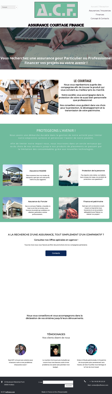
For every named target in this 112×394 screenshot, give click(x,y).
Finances (100, 14)
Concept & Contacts (100, 18)
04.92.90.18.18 (99, 381)
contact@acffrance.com (100, 385)
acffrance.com (10, 392)
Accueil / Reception (100, 7)
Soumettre (69, 386)
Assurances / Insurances (100, 11)
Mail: (90, 385)
